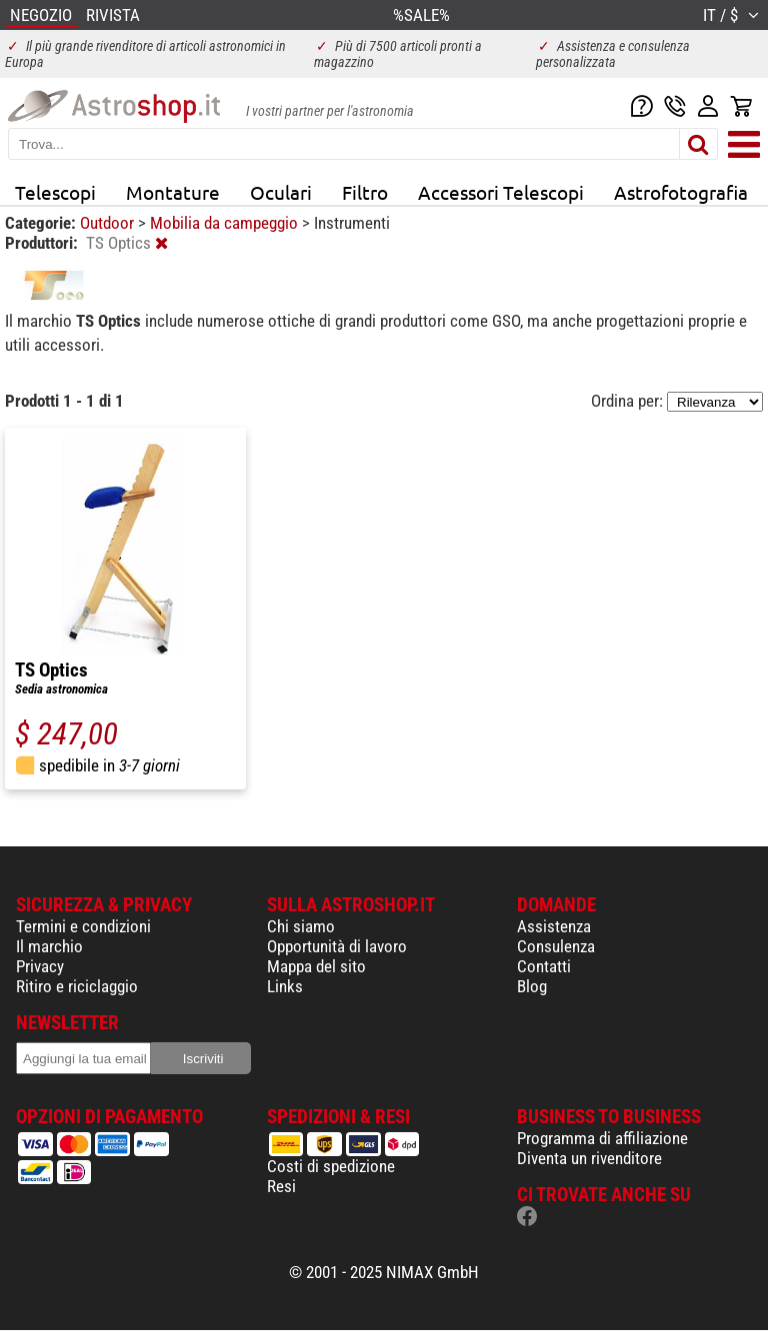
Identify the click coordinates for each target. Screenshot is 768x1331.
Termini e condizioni (83, 926)
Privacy (40, 966)
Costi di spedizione (331, 1166)
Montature (173, 192)
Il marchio (49, 946)
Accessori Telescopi (501, 192)
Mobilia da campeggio (226, 223)
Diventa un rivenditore (589, 1158)
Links (285, 986)
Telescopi (55, 192)
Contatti (544, 966)
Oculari (281, 192)
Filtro (365, 192)
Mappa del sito (316, 966)
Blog (532, 986)
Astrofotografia (681, 192)
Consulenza (556, 946)
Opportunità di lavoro (337, 946)
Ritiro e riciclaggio (77, 986)
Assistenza (554, 926)
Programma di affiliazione (602, 1138)
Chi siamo (301, 926)
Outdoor (109, 223)
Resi (281, 1186)
